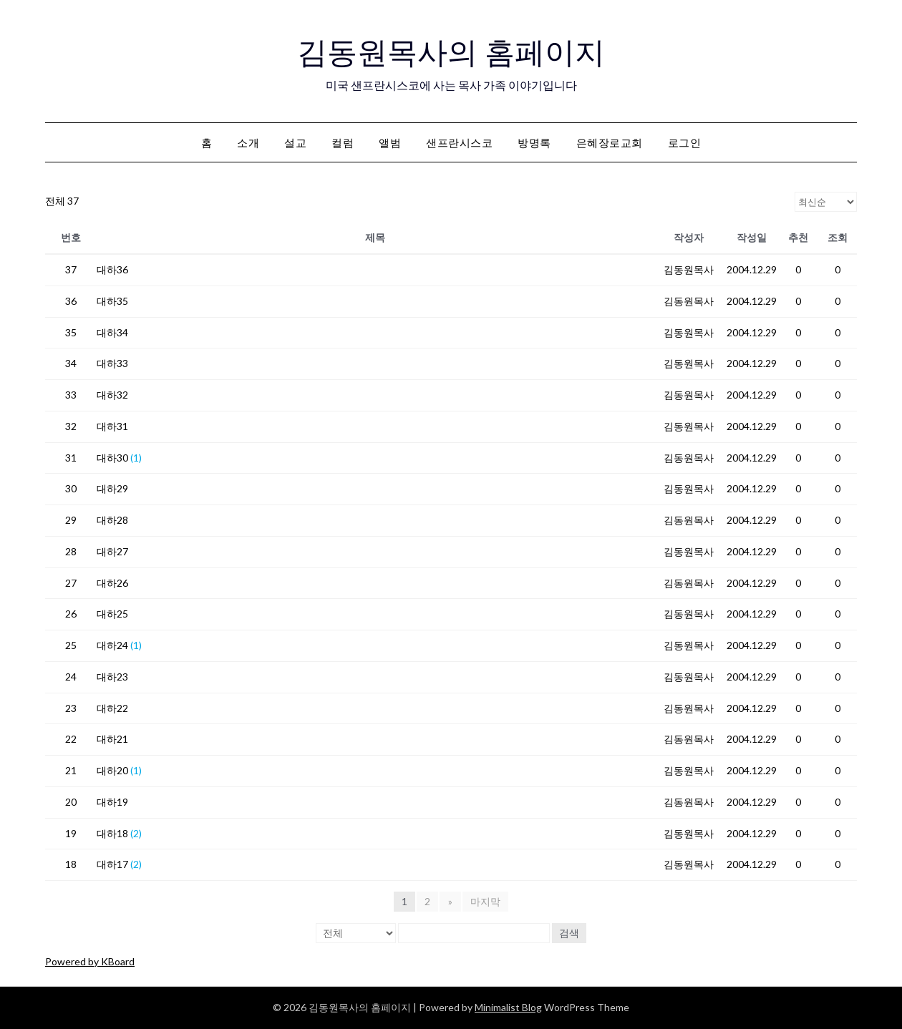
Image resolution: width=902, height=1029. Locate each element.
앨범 (390, 142)
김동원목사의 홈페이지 (451, 50)
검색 (569, 933)
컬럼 (342, 142)
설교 (295, 142)
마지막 (485, 901)
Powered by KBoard (90, 961)
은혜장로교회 (609, 142)
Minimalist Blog (508, 1007)
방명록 (534, 142)
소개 (248, 142)
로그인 (685, 142)
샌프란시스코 (459, 142)
